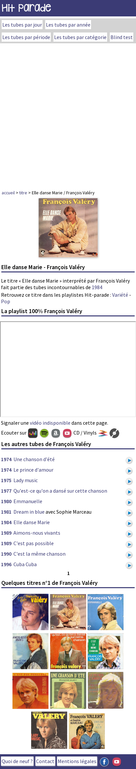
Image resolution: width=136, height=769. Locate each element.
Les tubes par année (68, 24)
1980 (6, 501)
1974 (6, 459)
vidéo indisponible (50, 422)
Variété (120, 294)
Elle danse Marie (31, 522)
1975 (6, 480)
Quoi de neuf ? (17, 761)
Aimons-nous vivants (36, 532)
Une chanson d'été (34, 459)
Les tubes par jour (22, 24)
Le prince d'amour (33, 469)
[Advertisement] (68, 115)
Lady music (25, 480)
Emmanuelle (27, 501)
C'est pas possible (33, 543)
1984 (97, 287)
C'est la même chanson (39, 553)
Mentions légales (77, 761)
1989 (6, 532)
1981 (6, 511)
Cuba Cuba (25, 564)
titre (23, 193)
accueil (8, 193)
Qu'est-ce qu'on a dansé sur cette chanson (60, 490)
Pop (5, 301)
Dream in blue (29, 511)
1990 (6, 553)
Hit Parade (26, 8)
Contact (45, 761)
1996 (6, 564)
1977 (6, 490)
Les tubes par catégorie (80, 37)
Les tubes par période (26, 37)
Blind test (121, 37)
